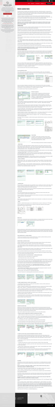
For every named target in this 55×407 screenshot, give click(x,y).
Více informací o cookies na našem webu (7, 23)
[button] (28, 394)
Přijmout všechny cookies (7, 13)
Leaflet (48, 403)
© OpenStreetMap (52, 403)
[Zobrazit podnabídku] (44, 3)
